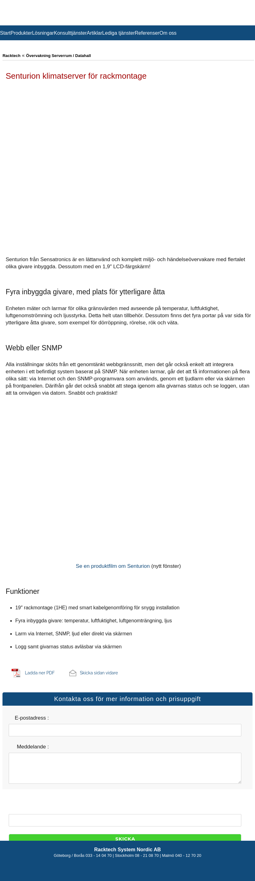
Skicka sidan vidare (99, 672)
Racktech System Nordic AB (127, 849)
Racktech (11, 55)
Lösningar (43, 33)
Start (5, 33)
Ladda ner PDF (40, 672)
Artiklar (94, 33)
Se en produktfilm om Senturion (113, 566)
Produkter (21, 33)
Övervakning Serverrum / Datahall (58, 55)
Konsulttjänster (70, 33)
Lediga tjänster (118, 33)
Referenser (147, 33)
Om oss (167, 33)
